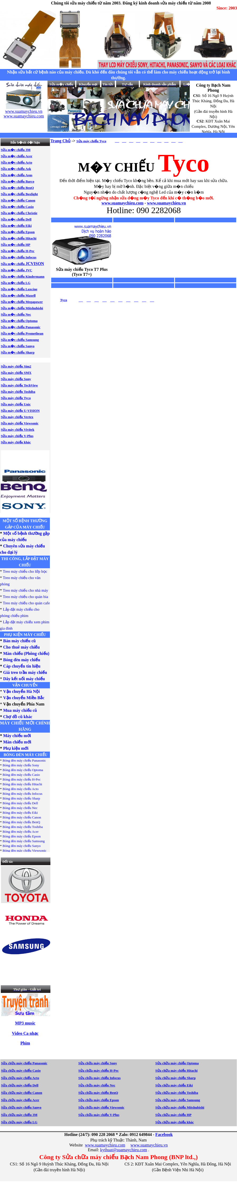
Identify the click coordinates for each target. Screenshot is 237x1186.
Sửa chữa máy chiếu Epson (98, 1100)
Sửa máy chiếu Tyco (91, 141)
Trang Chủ (60, 141)
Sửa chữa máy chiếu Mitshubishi (179, 1107)
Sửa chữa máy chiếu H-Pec (98, 1070)
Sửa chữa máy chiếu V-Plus (98, 1115)
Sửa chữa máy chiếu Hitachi (176, 1070)
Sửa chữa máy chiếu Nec (96, 1085)
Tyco (63, 300)
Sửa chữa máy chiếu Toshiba (176, 1093)
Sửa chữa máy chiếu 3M (19, 1115)
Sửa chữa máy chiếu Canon (21, 1093)
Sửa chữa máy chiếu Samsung (177, 1100)
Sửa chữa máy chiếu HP (173, 1115)
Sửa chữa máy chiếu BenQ (98, 1093)
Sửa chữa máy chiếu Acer (20, 1100)
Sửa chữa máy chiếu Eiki (174, 1085)
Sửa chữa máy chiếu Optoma (177, 1063)
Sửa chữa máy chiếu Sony (97, 1063)
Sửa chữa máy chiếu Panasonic (24, 1063)
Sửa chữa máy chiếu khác (174, 1122)
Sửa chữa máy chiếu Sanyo (21, 1107)
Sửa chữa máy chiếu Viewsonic (101, 1107)
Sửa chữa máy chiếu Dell (19, 1085)
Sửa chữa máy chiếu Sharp (175, 1078)
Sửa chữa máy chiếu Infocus (99, 1078)
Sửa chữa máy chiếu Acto (20, 1078)
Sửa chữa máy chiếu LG (19, 1122)
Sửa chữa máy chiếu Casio (21, 1070)
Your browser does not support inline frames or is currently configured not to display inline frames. (24, 107)
